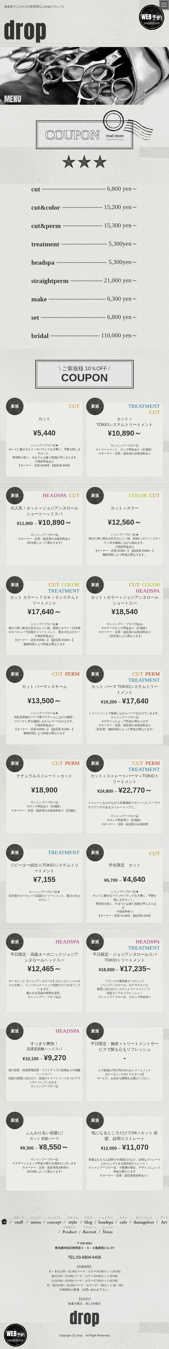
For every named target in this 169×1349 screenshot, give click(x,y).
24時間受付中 (152, 18)
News (107, 1230)
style (72, 1220)
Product (69, 1230)
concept (54, 1220)
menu (35, 1220)
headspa (105, 1220)
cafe (123, 1220)
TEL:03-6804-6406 (84, 1257)
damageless (144, 1220)
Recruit (89, 1230)
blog (88, 1220)
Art (164, 1220)
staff (19, 1220)
